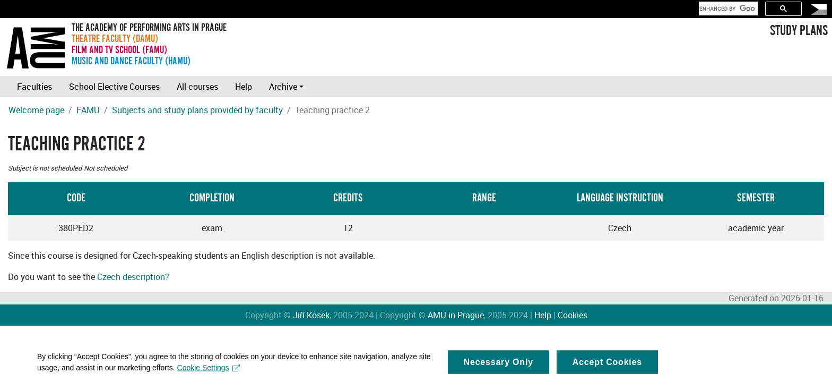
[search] (727, 8)
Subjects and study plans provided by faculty (197, 110)
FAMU (88, 110)
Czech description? (133, 277)
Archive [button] (283, 86)
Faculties (34, 86)
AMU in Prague (456, 315)
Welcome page (36, 110)
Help (243, 86)
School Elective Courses (114, 86)
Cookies (572, 315)
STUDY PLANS (799, 30)
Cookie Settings (208, 372)
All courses (197, 86)
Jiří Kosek (311, 315)
